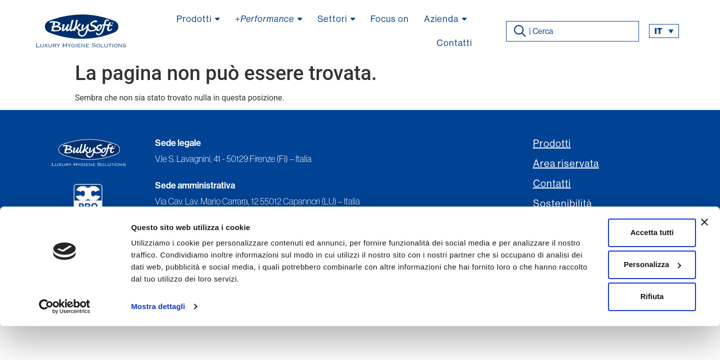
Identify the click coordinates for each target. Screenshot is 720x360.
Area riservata (566, 164)
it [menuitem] (658, 31)
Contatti (552, 184)
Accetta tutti (611, 266)
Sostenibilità (562, 204)
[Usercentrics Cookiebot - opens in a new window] (64, 340)
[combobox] (572, 31)
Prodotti (552, 144)
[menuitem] (664, 31)
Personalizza (611, 298)
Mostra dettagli (158, 340)
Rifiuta (611, 330)
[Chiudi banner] (704, 256)
